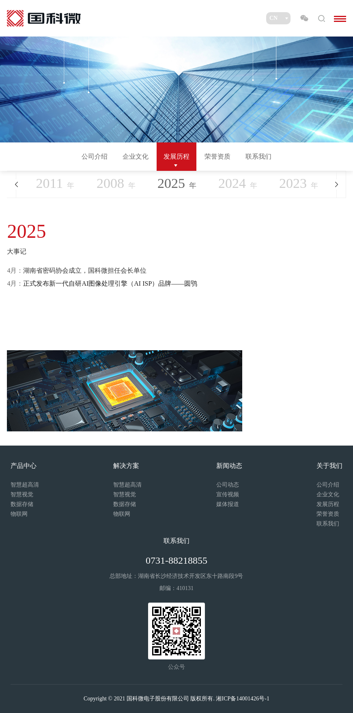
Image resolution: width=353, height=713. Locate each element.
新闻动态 (229, 465)
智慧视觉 (22, 494)
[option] (176, 314)
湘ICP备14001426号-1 (242, 699)
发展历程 (176, 156)
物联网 (19, 514)
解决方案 (126, 465)
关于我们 (329, 465)
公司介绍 (95, 156)
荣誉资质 (217, 156)
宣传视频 (227, 494)
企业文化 (136, 156)
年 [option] (176, 183)
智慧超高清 (25, 485)
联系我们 (258, 156)
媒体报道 (227, 504)
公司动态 (227, 485)
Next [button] (336, 184)
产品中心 (24, 465)
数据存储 (22, 504)
